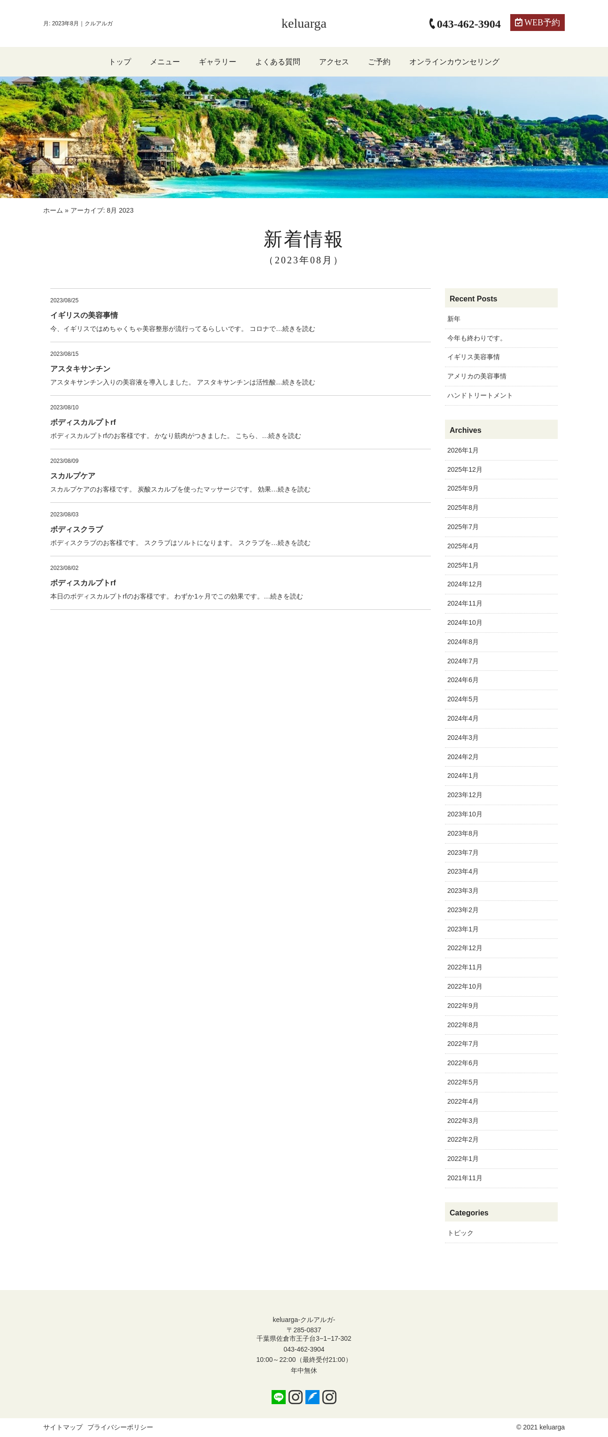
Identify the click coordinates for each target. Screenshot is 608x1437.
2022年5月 (463, 1082)
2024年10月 (465, 622)
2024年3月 (463, 737)
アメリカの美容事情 (477, 376)
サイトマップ (63, 1427)
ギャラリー (217, 62)
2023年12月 (465, 795)
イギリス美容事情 (473, 357)
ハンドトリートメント (480, 395)
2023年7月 (463, 852)
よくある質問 (277, 62)
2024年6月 (463, 680)
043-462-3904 (303, 1349)
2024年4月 (463, 718)
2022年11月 (465, 967)
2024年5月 (463, 699)
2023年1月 (463, 929)
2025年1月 (463, 565)
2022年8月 (463, 1025)
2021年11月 (465, 1178)
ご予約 (379, 62)
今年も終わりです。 (477, 338)
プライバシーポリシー (120, 1427)
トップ (120, 62)
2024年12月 (465, 584)
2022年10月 (465, 986)
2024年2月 (463, 757)
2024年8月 (463, 641)
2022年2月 (463, 1139)
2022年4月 (463, 1101)
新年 (453, 319)
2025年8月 (463, 507)
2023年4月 (463, 871)
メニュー (165, 62)
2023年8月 (463, 833)
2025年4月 (463, 546)
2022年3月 (463, 1120)
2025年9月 (463, 488)
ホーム (53, 210)
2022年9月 (463, 1005)
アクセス (334, 62)
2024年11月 (465, 603)
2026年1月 (463, 450)
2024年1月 (463, 775)
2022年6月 (463, 1063)
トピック (460, 1233)
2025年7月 (463, 526)
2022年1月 (463, 1158)
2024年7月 (463, 661)
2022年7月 (463, 1043)
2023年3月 (463, 890)
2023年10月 (465, 814)
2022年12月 (465, 948)
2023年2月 (463, 910)
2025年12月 (465, 469)
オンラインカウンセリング (454, 62)
